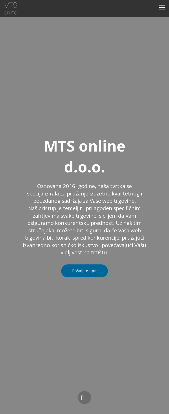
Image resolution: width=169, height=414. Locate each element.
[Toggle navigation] (162, 7)
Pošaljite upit (84, 270)
